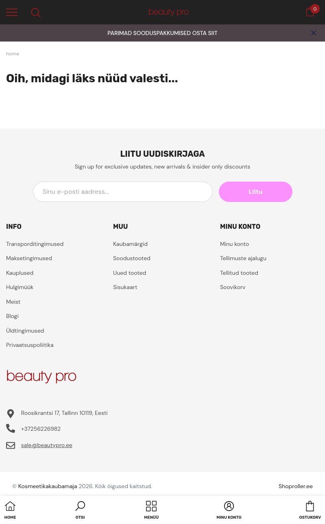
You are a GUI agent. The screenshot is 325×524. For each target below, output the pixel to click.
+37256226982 (41, 428)
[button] (80, 511)
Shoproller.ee (296, 486)
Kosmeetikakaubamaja (47, 486)
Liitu (255, 191)
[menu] (11, 12)
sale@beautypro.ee (46, 445)
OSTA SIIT (205, 33)
